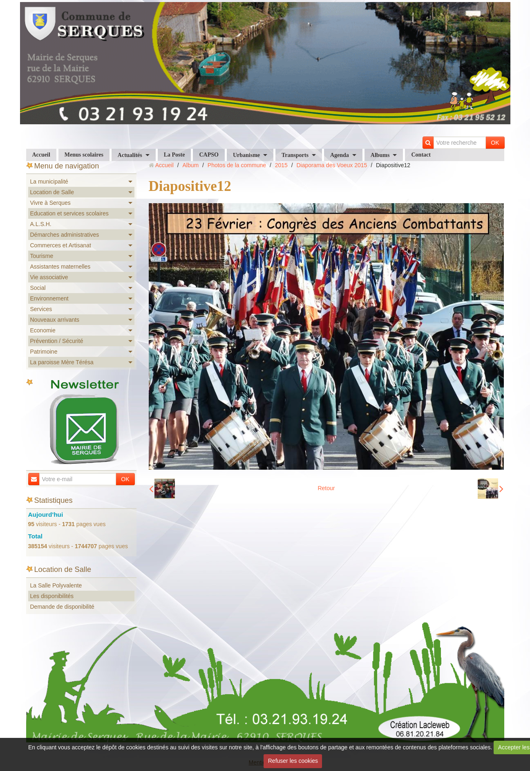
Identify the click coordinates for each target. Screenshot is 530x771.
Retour (326, 488)
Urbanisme (246, 155)
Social (38, 288)
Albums (380, 155)
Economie (43, 330)
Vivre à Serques (50, 202)
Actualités (130, 155)
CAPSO (208, 155)
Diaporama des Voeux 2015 (332, 165)
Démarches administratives (64, 234)
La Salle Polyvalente (56, 585)
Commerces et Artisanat (60, 245)
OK (495, 142)
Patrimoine (44, 351)
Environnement (49, 298)
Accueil (41, 155)
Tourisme (42, 256)
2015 (281, 165)
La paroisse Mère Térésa (62, 362)
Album (190, 165)
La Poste (174, 155)
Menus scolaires (84, 155)
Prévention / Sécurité (56, 341)
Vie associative (49, 277)
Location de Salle (52, 192)
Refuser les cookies (293, 761)
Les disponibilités (52, 596)
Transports (295, 155)
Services (41, 309)
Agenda (339, 155)
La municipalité (49, 181)
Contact (420, 155)
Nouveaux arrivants (55, 319)
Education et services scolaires (69, 213)
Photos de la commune (237, 165)
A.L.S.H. (40, 224)
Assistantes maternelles (60, 266)
